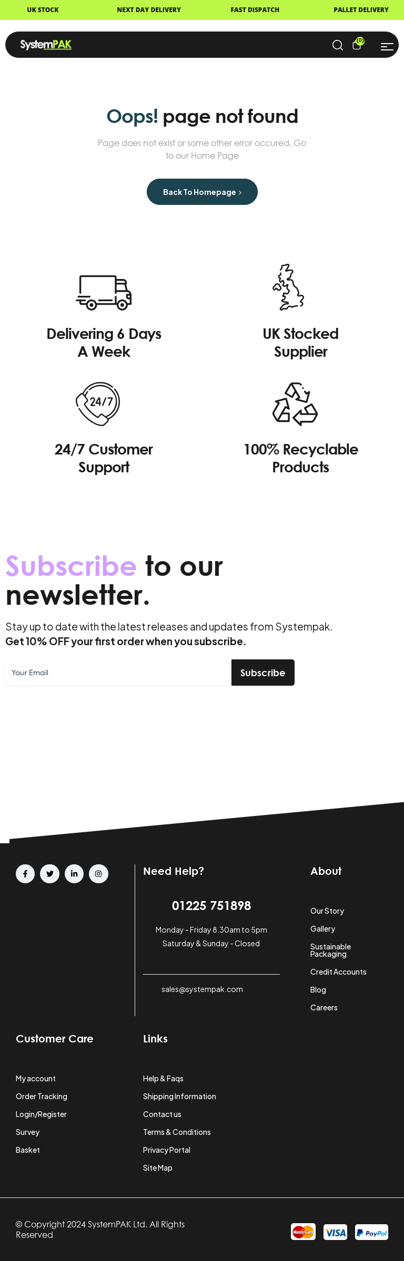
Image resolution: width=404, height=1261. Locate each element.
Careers (324, 1007)
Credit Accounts (338, 971)
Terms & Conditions (177, 1131)
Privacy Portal (166, 1149)
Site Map (158, 1167)
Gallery (322, 928)
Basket (28, 1149)
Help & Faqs (163, 1078)
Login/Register (41, 1114)
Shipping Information (179, 1096)
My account (36, 1078)
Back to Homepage (202, 192)
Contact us (162, 1114)
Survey (27, 1131)
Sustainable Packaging (330, 950)
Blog (318, 989)
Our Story (327, 910)
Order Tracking (41, 1096)
